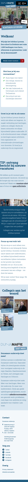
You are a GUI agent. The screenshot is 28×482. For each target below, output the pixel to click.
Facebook (8, 457)
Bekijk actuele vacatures (13, 61)
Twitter (7, 450)
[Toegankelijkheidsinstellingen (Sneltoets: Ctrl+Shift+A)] (25, 3)
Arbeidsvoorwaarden (8, 472)
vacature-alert (22, 183)
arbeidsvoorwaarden (18, 394)
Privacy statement (7, 469)
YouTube (8, 455)
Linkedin (7, 452)
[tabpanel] (7, 202)
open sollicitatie (19, 186)
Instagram (8, 460)
